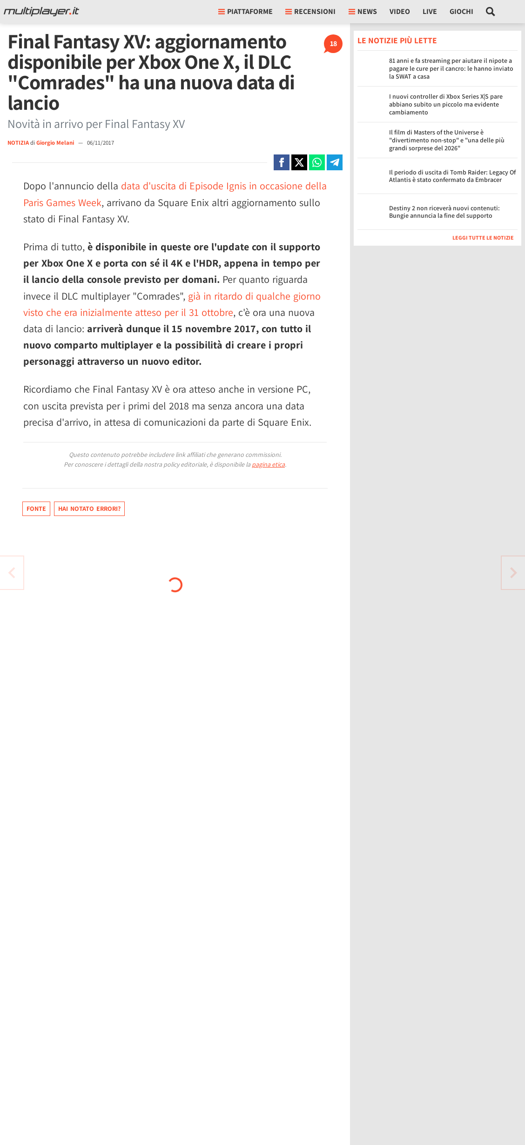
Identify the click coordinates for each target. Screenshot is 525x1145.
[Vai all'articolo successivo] (11, 572)
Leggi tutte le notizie (483, 237)
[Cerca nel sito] (491, 11)
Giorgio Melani (55, 143)
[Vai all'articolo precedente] (513, 572)
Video (400, 11)
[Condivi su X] (299, 162)
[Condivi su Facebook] (281, 162)
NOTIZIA (18, 143)
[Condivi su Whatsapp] (317, 162)
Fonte (36, 508)
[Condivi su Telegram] (335, 162)
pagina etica (268, 464)
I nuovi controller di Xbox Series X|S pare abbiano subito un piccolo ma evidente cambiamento (446, 104)
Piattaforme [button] (245, 11)
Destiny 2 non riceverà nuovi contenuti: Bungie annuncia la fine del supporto (444, 212)
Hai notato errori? (89, 508)
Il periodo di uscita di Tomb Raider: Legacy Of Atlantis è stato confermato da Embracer (452, 176)
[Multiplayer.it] (41, 11)
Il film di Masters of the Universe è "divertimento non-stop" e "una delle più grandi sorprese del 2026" (447, 140)
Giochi (461, 11)
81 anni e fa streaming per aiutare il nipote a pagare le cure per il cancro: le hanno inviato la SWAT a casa (451, 68)
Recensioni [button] (310, 11)
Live (430, 11)
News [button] (363, 11)
